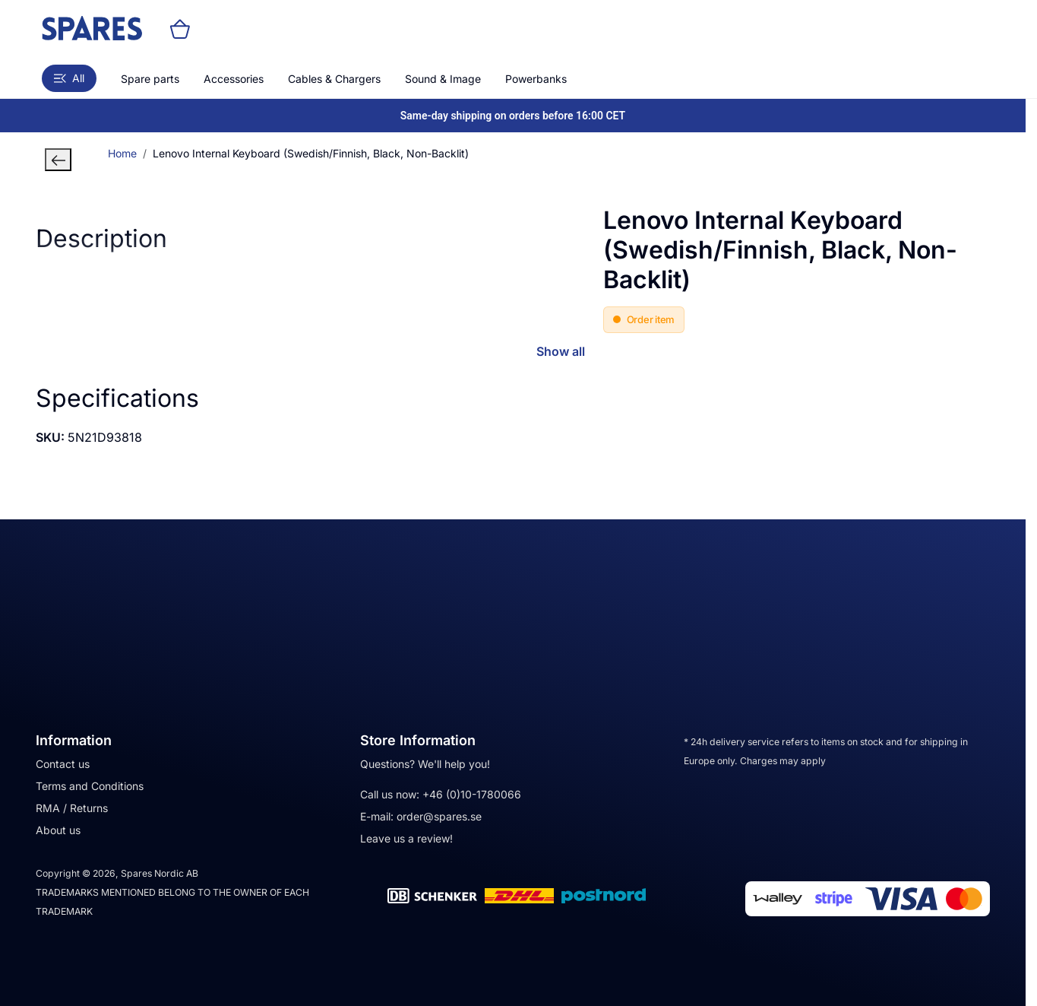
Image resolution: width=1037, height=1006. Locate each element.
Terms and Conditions (90, 785)
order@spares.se (439, 816)
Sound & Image (443, 78)
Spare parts (150, 78)
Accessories (234, 78)
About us (58, 830)
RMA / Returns (72, 807)
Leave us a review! (406, 838)
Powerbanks (536, 78)
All (69, 77)
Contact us (63, 763)
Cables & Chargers (334, 78)
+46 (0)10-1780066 (471, 794)
